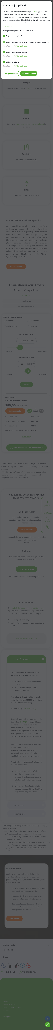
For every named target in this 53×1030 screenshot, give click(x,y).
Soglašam (6, 46)
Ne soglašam (22, 46)
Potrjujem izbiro (11, 73)
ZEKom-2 (35, 12)
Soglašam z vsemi (28, 73)
